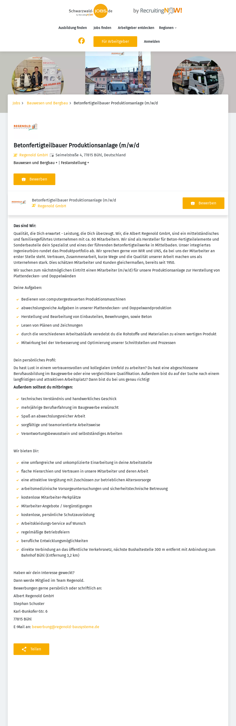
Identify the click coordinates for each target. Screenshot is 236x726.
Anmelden (152, 42)
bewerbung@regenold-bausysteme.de (65, 602)
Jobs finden (102, 28)
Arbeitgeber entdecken (136, 28)
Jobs (16, 103)
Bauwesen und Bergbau (47, 103)
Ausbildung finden (72, 28)
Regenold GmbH (33, 155)
